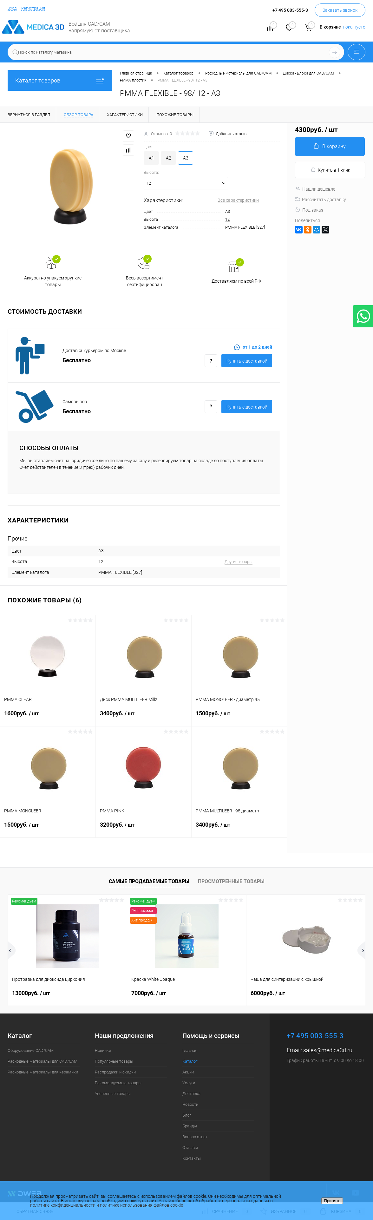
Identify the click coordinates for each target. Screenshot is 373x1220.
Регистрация (36, 7)
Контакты (191, 1158)
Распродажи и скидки (115, 1072)
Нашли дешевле (315, 189)
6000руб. (268, 993)
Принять (332, 1200)
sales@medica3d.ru (327, 1050)
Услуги (188, 1082)
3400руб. (143, 717)
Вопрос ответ (194, 1136)
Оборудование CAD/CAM (31, 1050)
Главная (189, 1050)
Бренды (189, 1126)
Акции (188, 1072)
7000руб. (148, 993)
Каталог (189, 1061)
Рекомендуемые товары (118, 1082)
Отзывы (190, 1147)
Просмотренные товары (231, 881)
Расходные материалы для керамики (43, 1072)
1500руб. (239, 717)
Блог (186, 1115)
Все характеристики (238, 200)
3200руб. (143, 828)
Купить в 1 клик (330, 170)
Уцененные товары (113, 1093)
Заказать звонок (340, 10)
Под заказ (309, 210)
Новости (190, 1104)
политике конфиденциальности (62, 1205)
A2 (168, 158)
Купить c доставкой (246, 361)
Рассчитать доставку (320, 199)
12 (227, 219)
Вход (13, 7)
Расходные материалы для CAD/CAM (42, 1061)
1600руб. (47, 717)
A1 (151, 158)
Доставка (191, 1093)
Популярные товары (114, 1061)
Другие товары (238, 561)
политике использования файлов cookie (141, 1205)
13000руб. (31, 993)
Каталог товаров (60, 80)
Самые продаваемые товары (149, 881)
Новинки (103, 1050)
